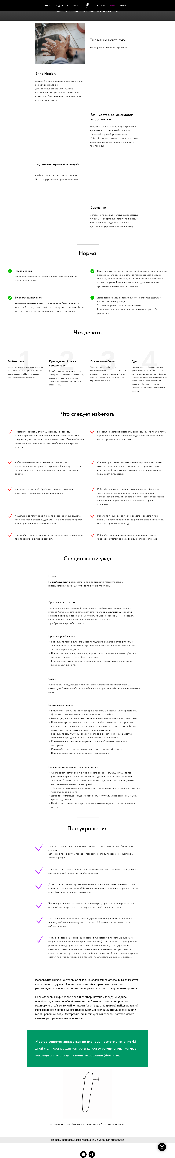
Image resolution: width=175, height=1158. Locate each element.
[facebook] (139, 5)
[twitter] (145, 5)
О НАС (48, 6)
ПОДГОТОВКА (62, 6)
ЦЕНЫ (75, 6)
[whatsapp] (83, 1154)
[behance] (151, 5)
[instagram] (157, 5)
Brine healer (126, 6)
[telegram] (92, 1154)
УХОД (112, 6)
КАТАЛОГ (101, 6)
